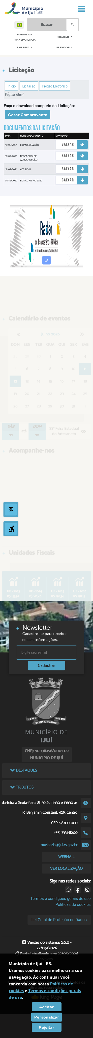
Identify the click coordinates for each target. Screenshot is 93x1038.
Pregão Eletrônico (54, 85)
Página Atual (14, 94)
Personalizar (46, 1017)
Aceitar (46, 1007)
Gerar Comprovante (27, 114)
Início (12, 85)
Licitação (28, 85)
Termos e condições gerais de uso (61, 898)
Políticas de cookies (73, 904)
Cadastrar (46, 665)
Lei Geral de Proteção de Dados (59, 919)
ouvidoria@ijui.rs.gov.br (59, 845)
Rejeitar (46, 1027)
